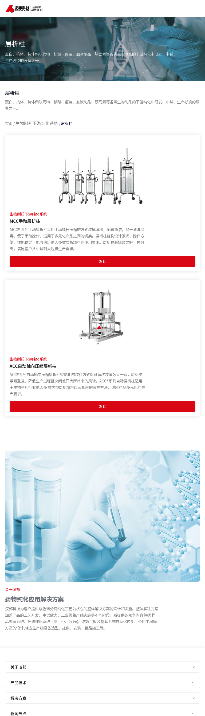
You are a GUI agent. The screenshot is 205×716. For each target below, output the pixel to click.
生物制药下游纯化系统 (36, 123)
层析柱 (66, 123)
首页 (9, 123)
